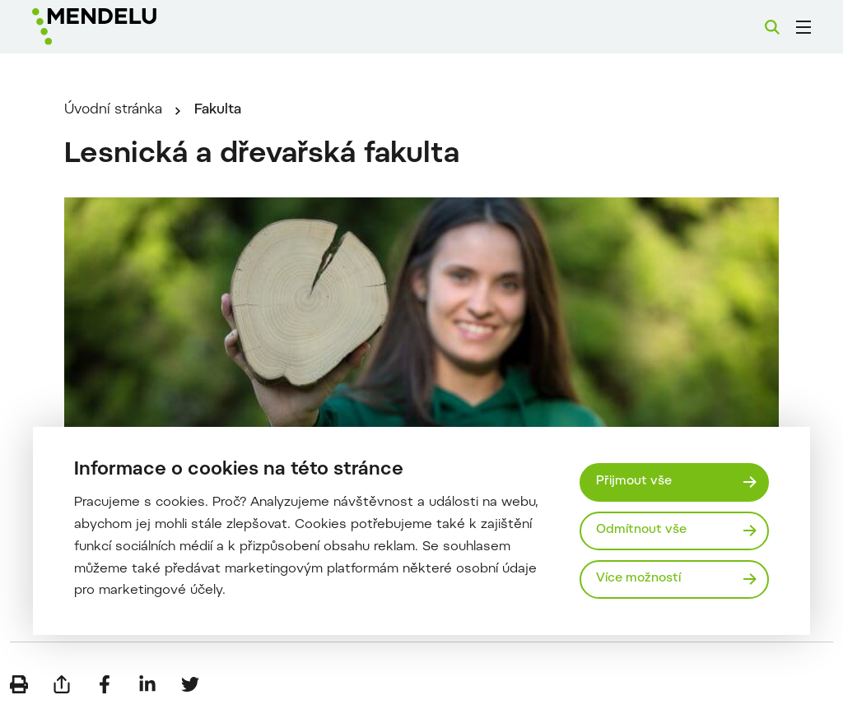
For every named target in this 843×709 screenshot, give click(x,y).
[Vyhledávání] (772, 27)
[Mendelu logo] (122, 26)
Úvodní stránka (113, 110)
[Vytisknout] (19, 684)
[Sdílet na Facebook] (104, 684)
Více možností (638, 578)
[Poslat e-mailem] (62, 684)
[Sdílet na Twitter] (190, 684)
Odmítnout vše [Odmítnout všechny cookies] (641, 530)
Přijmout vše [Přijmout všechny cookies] (634, 481)
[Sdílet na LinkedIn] (147, 684)
